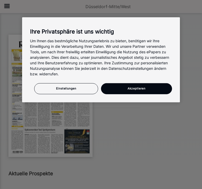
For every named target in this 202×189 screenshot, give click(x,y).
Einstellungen (66, 88)
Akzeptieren (136, 88)
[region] (101, 59)
